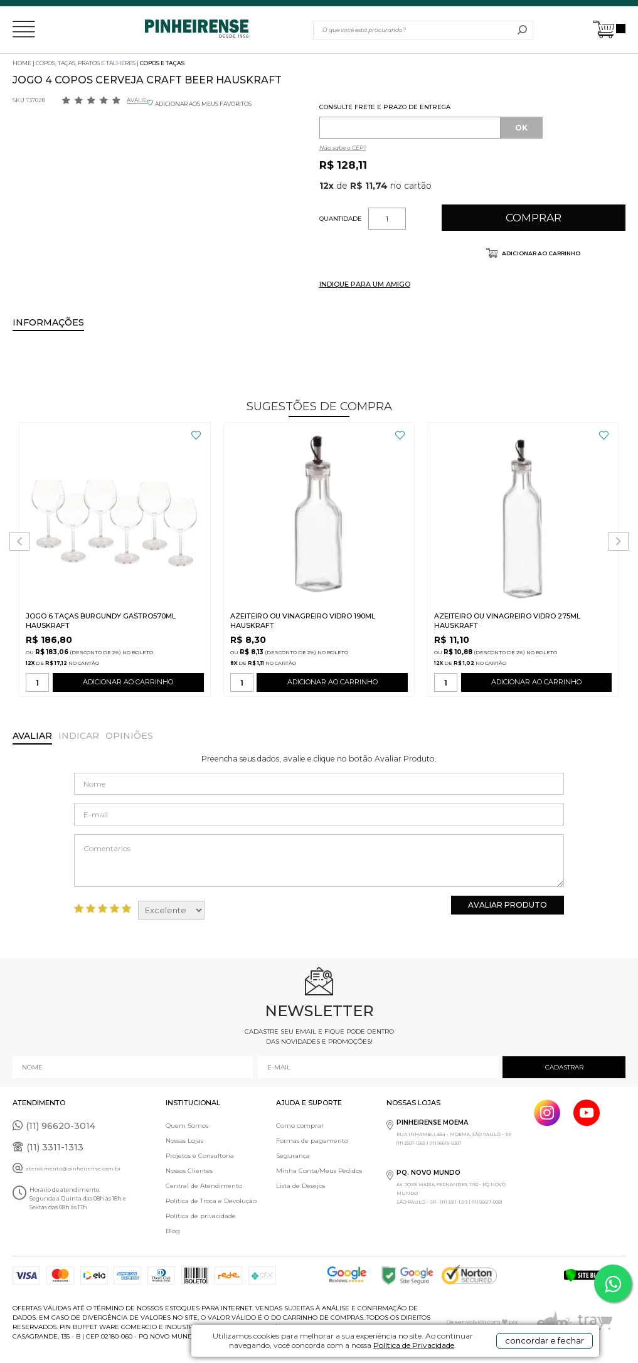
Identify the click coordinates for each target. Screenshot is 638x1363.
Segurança (293, 1156)
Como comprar (300, 1126)
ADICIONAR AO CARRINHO (128, 684)
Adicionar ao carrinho (540, 253)
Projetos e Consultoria (200, 1156)
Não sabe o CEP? (342, 147)
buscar (522, 30)
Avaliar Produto (507, 905)
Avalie (137, 100)
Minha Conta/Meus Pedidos (319, 1171)
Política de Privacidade (413, 1345)
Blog (173, 1231)
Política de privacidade (201, 1216)
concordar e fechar (544, 1340)
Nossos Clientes (189, 1171)
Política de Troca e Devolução (211, 1201)
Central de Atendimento (204, 1186)
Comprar (533, 217)
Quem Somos (187, 1126)
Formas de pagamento (312, 1141)
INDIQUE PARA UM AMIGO (364, 284)
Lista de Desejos (300, 1186)
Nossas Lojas (184, 1141)
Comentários (319, 860)
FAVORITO (196, 435)
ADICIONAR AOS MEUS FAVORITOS (203, 103)
